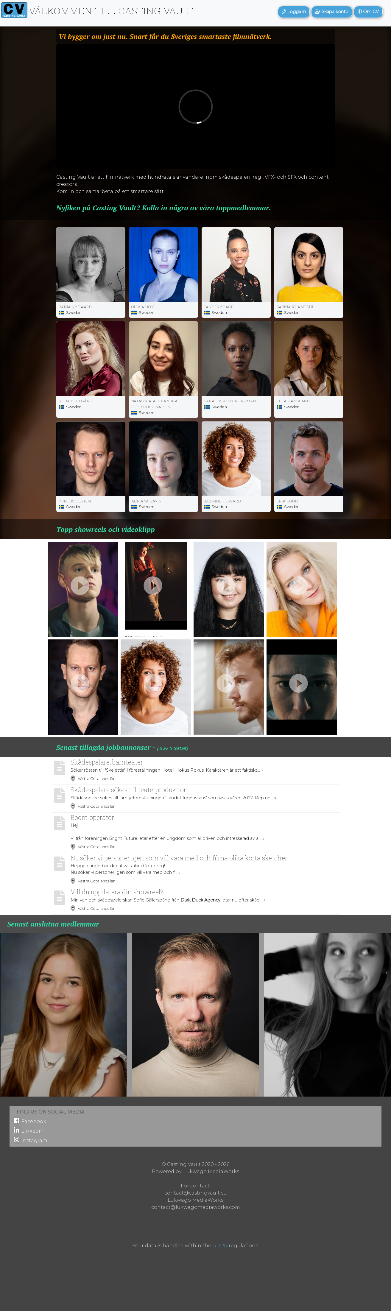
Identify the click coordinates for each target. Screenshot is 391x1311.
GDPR (220, 1245)
